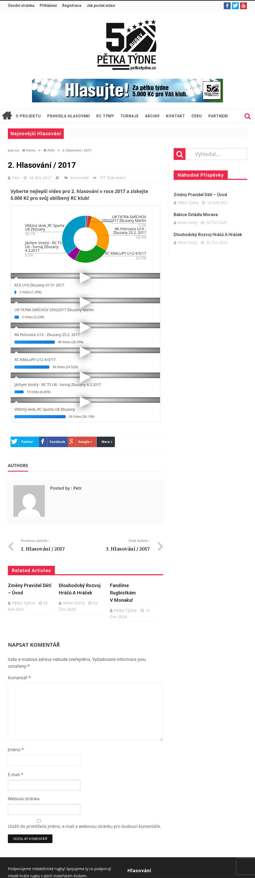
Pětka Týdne (24, 602)
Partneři (218, 116)
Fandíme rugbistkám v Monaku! (123, 593)
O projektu (28, 116)
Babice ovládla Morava (196, 214)
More (106, 442)
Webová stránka (23, 799)
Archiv (152, 116)
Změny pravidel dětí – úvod (200, 194)
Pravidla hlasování (68, 116)
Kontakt (175, 116)
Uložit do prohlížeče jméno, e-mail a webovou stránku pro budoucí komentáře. (84, 826)
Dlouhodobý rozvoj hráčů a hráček (208, 234)
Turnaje (129, 116)
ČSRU (197, 116)
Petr (16, 177)
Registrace (71, 5)
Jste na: (13, 150)
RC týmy (105, 116)
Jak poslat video (101, 5)
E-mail (15, 774)
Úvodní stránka (21, 5)
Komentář (80, 177)
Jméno (16, 749)
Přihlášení (48, 5)
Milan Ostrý (74, 602)
